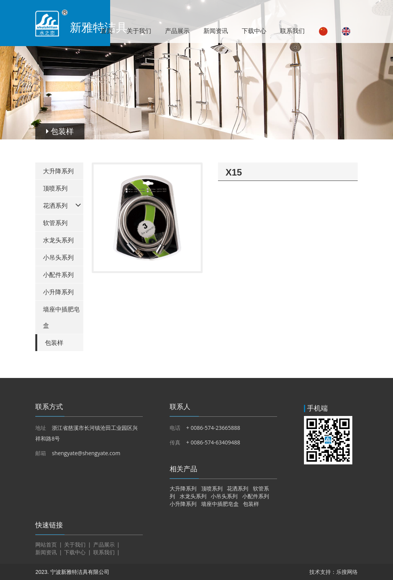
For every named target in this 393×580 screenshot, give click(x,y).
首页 (107, 31)
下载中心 (254, 31)
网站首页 (46, 545)
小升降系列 (58, 292)
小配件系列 (58, 275)
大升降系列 (58, 171)
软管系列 (55, 223)
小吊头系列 (58, 257)
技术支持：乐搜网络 (333, 572)
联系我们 (292, 31)
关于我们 (139, 31)
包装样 (54, 343)
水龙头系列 (58, 240)
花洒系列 (55, 205)
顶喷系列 (55, 188)
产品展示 (177, 31)
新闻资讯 (215, 31)
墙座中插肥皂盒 (61, 317)
